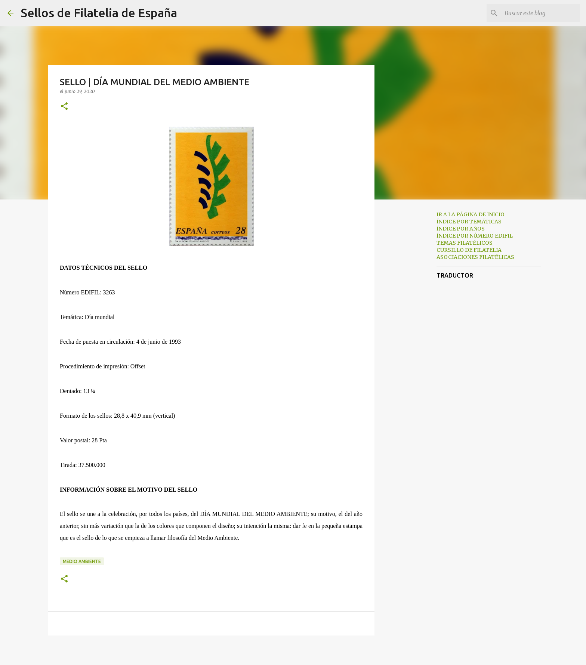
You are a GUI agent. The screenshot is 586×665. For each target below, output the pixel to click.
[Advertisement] (413, 323)
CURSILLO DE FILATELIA (469, 250)
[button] (64, 107)
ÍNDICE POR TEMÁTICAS (469, 221)
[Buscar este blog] (541, 13)
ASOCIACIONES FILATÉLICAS (475, 257)
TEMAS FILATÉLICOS (465, 242)
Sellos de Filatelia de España (99, 12)
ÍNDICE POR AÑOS (461, 228)
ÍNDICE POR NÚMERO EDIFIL (475, 235)
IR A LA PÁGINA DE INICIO (471, 214)
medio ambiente (82, 561)
